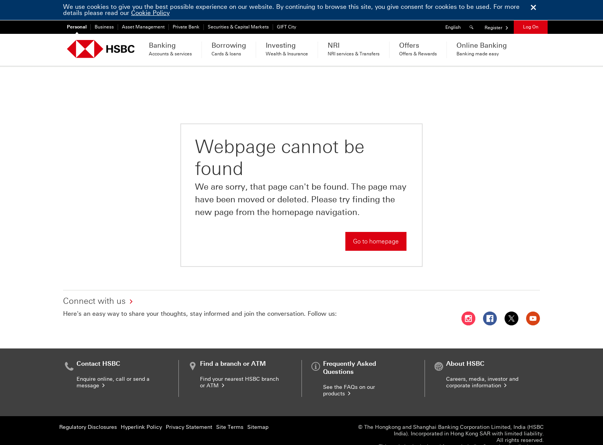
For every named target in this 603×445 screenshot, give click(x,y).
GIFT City (286, 27)
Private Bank (186, 27)
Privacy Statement (189, 406)
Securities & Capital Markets (238, 27)
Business (104, 27)
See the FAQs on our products (349, 370)
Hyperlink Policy (141, 406)
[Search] (473, 27)
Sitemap (257, 406)
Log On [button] (530, 27)
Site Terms (229, 406)
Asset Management (143, 27)
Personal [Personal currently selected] (77, 27)
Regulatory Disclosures (88, 406)
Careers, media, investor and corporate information (482, 361)
